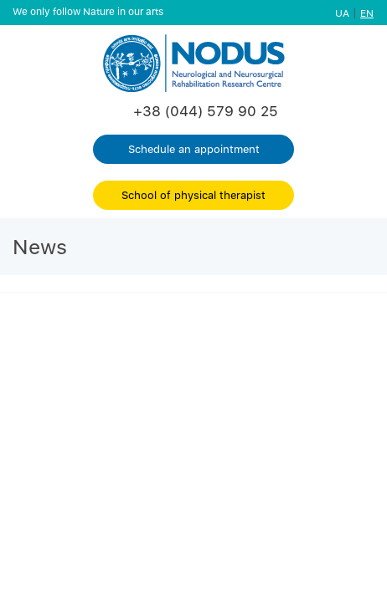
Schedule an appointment (194, 149)
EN (367, 13)
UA (342, 13)
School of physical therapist (193, 195)
